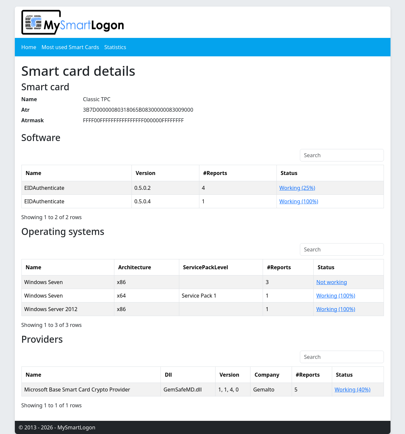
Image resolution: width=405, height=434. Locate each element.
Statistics (115, 47)
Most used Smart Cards (70, 47)
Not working (331, 282)
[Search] (342, 155)
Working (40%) (353, 389)
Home (29, 47)
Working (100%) (298, 201)
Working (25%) (297, 187)
